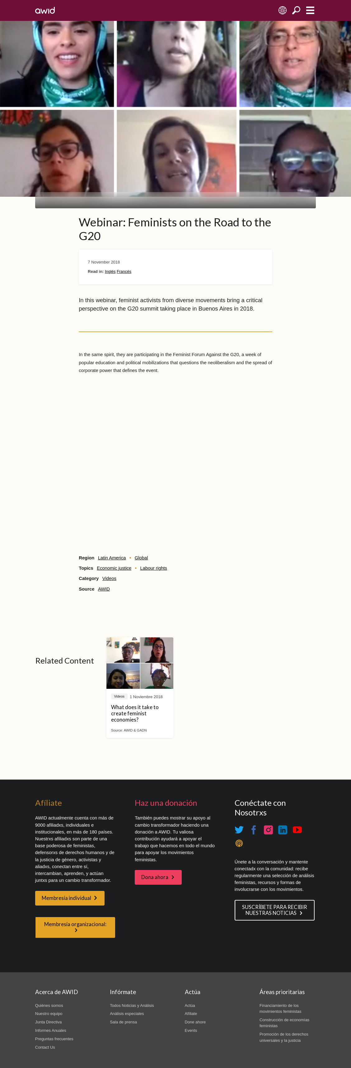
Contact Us (45, 1047)
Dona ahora (154, 877)
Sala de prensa (123, 1022)
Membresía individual (66, 898)
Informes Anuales (50, 1030)
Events (191, 1030)
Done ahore (195, 1022)
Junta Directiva (48, 1022)
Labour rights (153, 568)
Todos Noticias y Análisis (132, 1005)
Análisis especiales (127, 1013)
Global (141, 557)
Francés (124, 271)
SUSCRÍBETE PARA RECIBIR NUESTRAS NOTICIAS (274, 910)
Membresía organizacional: (75, 924)
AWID (104, 589)
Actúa (190, 1005)
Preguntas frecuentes (54, 1039)
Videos (109, 578)
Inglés (110, 271)
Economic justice (114, 568)
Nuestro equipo (49, 1013)
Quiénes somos (49, 1005)
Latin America (112, 557)
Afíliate (191, 1013)
